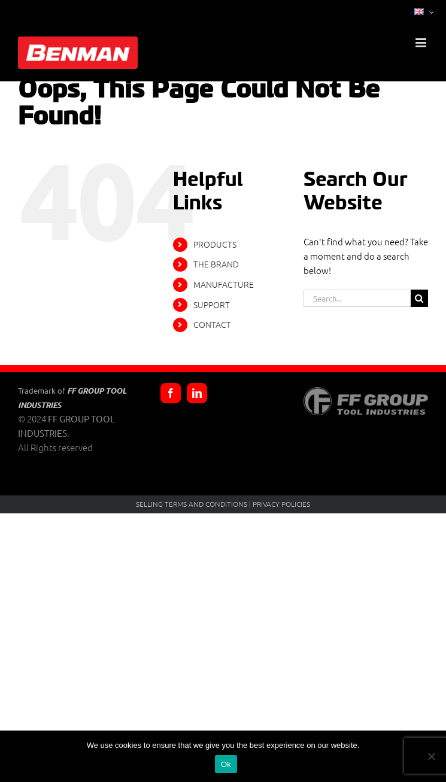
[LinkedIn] (197, 393)
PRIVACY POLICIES (281, 504)
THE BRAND (216, 264)
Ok (226, 764)
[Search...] (357, 298)
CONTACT (212, 324)
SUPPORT (211, 305)
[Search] (419, 298)
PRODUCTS (214, 244)
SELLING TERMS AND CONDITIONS (191, 504)
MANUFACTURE (223, 284)
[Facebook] (170, 393)
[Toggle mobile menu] (421, 42)
